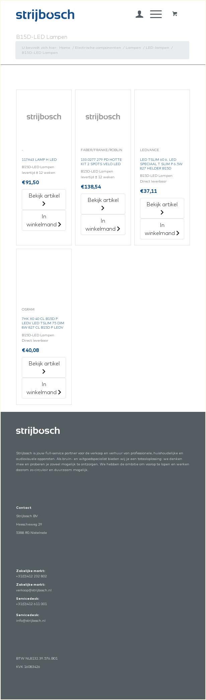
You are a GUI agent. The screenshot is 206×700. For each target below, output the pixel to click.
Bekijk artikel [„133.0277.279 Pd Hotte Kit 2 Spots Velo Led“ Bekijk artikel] (103, 204)
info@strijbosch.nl (31, 620)
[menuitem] (136, 14)
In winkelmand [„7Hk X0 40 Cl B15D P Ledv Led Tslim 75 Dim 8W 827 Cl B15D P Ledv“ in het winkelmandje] (43, 388)
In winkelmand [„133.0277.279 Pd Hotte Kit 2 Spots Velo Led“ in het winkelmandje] (102, 224)
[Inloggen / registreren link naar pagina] (136, 14)
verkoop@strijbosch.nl (34, 590)
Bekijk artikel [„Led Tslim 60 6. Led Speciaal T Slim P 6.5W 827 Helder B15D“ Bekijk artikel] (162, 208)
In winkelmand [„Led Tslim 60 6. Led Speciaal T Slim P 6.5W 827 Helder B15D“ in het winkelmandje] (162, 229)
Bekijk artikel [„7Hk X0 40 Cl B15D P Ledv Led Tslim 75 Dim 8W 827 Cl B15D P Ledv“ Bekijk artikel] (44, 367)
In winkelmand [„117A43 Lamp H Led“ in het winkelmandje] (43, 220)
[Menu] (152, 14)
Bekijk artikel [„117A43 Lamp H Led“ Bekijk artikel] (44, 199)
